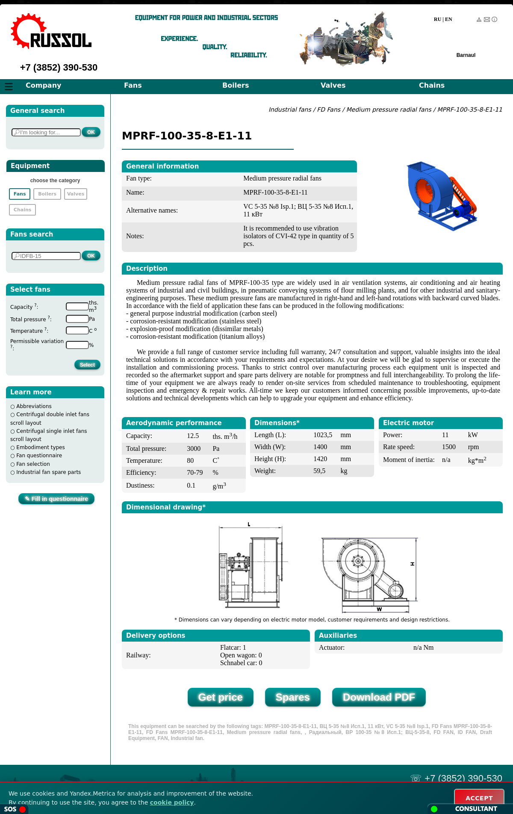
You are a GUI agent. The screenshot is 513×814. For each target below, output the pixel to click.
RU (437, 19)
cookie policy (172, 802)
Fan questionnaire (39, 456)
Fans (133, 85)
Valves (333, 85)
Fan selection (33, 464)
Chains (432, 85)
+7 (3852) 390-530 (59, 67)
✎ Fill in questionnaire (56, 498)
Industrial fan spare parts (48, 472)
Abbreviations (34, 406)
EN (448, 19)
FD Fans (328, 109)
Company (43, 85)
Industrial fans (289, 109)
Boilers (235, 85)
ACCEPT (479, 798)
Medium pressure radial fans (389, 109)
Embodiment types (40, 447)
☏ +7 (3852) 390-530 (456, 778)
